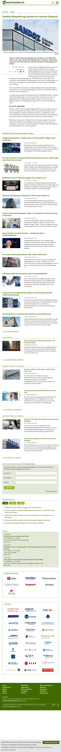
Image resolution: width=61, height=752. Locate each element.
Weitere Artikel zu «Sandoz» (13, 416)
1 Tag (5, 503)
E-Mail (6, 482)
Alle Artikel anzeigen (11, 332)
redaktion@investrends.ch (10, 701)
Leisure (4, 693)
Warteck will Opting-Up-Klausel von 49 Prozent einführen (24, 523)
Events (5, 531)
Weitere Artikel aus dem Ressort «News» (18, 133)
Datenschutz (44, 693)
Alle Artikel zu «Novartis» (13, 410)
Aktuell (5, 12)
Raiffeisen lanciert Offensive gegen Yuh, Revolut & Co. (23, 507)
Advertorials (7, 337)
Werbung (43, 687)
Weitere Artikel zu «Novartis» (13, 366)
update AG (12, 706)
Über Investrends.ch (46, 685)
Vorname (7, 473)
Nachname (8, 478)
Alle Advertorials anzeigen (13, 360)
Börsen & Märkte (26, 689)
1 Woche (12, 503)
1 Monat (20, 503)
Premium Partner (11, 573)
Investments (6, 687)
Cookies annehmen (51, 742)
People (4, 689)
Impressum (43, 689)
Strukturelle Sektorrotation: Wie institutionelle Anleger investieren (27, 520)
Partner (7, 604)
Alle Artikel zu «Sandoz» (12, 458)
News (13, 12)
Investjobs (24, 691)
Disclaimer (43, 691)
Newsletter (24, 685)
